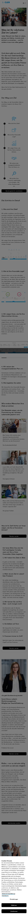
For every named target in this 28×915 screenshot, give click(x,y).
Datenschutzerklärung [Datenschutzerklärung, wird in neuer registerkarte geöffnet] (8, 895)
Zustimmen (14, 913)
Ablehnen (14, 907)
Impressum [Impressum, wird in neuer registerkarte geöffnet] (5, 897)
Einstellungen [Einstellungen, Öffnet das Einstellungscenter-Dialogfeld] (14, 901)
